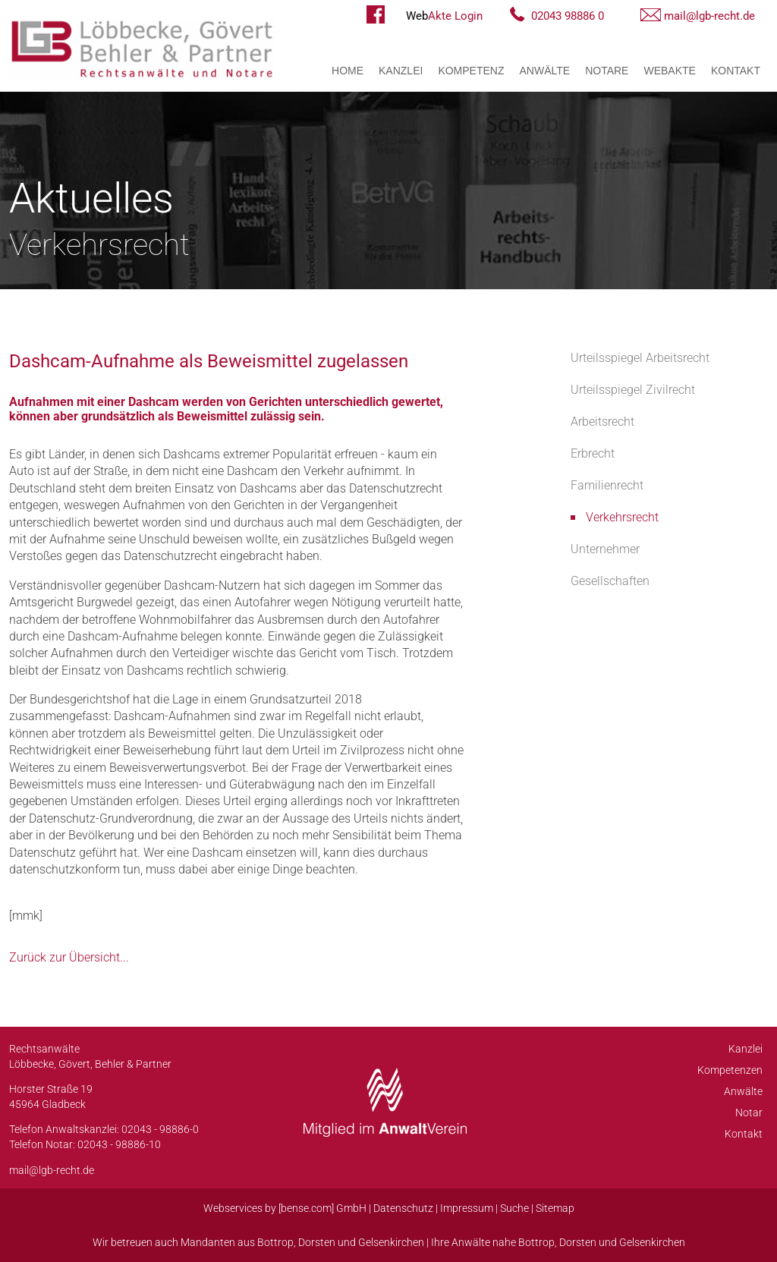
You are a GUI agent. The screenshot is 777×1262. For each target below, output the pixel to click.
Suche (514, 1208)
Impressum (466, 1208)
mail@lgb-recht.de (709, 16)
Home (347, 71)
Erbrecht (593, 453)
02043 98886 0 (567, 16)
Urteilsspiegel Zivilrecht (633, 389)
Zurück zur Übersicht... (69, 957)
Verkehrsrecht (622, 517)
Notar (749, 1112)
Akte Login (444, 16)
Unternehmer (605, 549)
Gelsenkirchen (391, 1242)
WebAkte (669, 71)
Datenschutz (403, 1208)
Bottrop (275, 1242)
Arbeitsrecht (602, 421)
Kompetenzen (730, 1070)
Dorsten (316, 1242)
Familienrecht (607, 485)
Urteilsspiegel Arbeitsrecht (640, 358)
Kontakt (735, 71)
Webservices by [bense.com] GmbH (284, 1208)
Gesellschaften (610, 581)
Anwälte (545, 71)
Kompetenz (471, 71)
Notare (606, 71)
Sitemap (555, 1208)
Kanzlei (401, 71)
